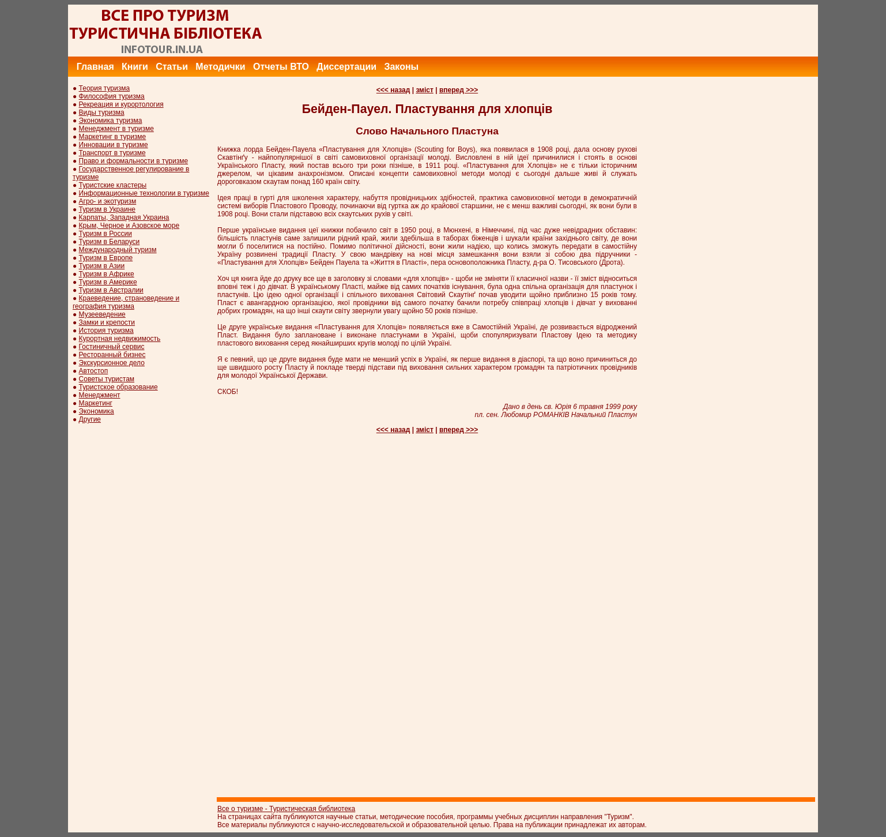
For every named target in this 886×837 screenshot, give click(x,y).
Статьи (172, 67)
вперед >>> (458, 90)
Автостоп (93, 371)
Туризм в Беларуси (109, 242)
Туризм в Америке (108, 282)
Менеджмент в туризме (116, 129)
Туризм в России (105, 234)
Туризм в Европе (106, 258)
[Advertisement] (608, 31)
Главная (95, 67)
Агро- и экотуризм (108, 201)
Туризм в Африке (106, 274)
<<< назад (393, 90)
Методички (220, 67)
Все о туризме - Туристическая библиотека (286, 809)
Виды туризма (102, 112)
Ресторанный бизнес (112, 355)
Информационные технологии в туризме (144, 193)
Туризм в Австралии (111, 290)
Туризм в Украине (107, 209)
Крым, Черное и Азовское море (129, 226)
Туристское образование (118, 387)
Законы (401, 67)
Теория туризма (104, 88)
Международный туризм (118, 250)
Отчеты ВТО (281, 67)
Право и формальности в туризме (133, 161)
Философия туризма (112, 96)
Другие (90, 419)
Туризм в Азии (102, 266)
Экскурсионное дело (112, 363)
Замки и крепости (107, 322)
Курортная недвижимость (120, 339)
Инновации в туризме (113, 145)
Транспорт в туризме (112, 153)
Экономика (96, 411)
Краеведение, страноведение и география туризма (126, 302)
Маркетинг (95, 403)
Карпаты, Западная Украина (124, 217)
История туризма (106, 330)
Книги (135, 67)
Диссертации (346, 67)
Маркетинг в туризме (112, 137)
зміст (424, 90)
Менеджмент (99, 395)
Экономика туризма (110, 121)
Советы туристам (106, 379)
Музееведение (102, 314)
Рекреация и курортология (121, 104)
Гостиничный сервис (112, 347)
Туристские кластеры (113, 185)
